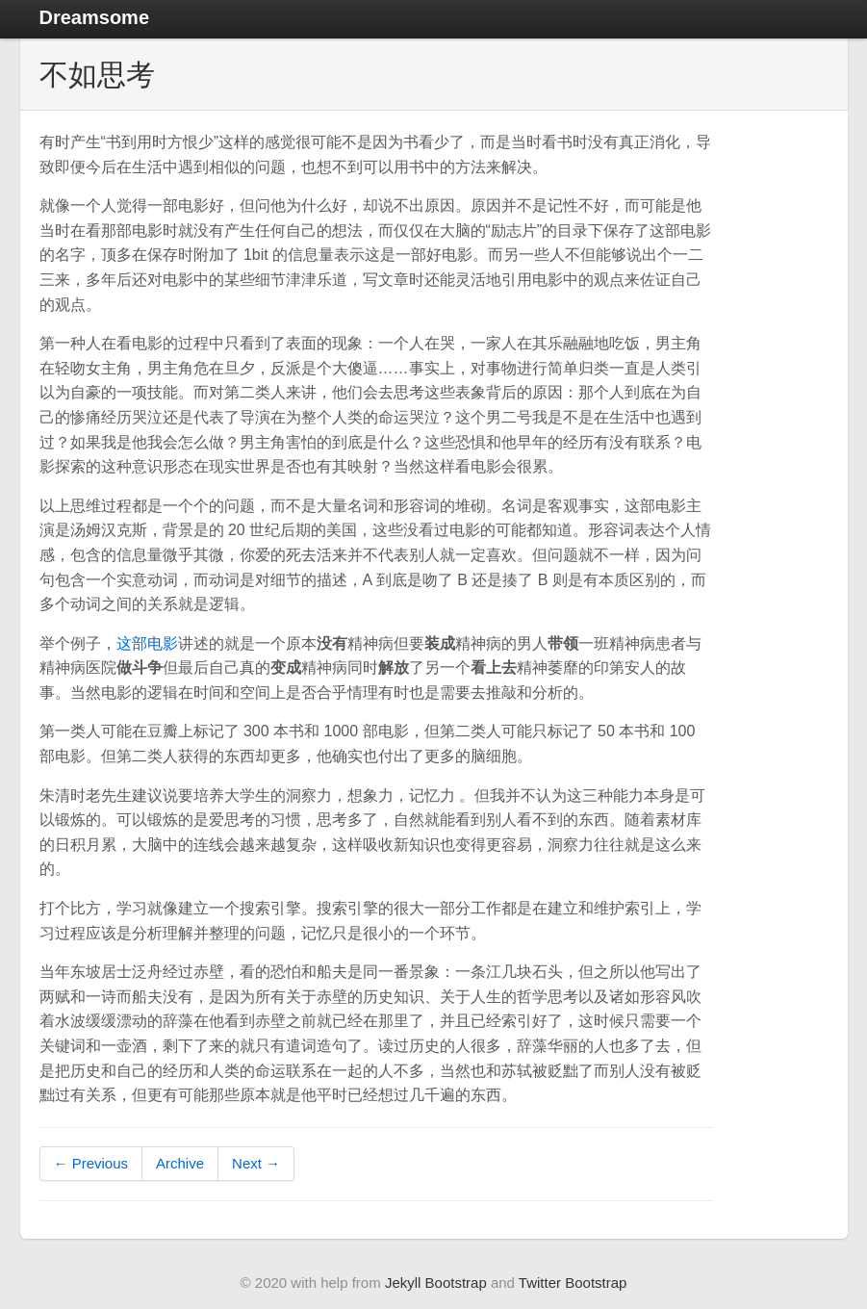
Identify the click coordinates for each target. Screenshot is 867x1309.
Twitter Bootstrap (573, 1282)
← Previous (91, 1163)
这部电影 (147, 643)
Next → (256, 1163)
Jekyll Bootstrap (436, 1282)
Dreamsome (94, 17)
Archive (180, 1163)
